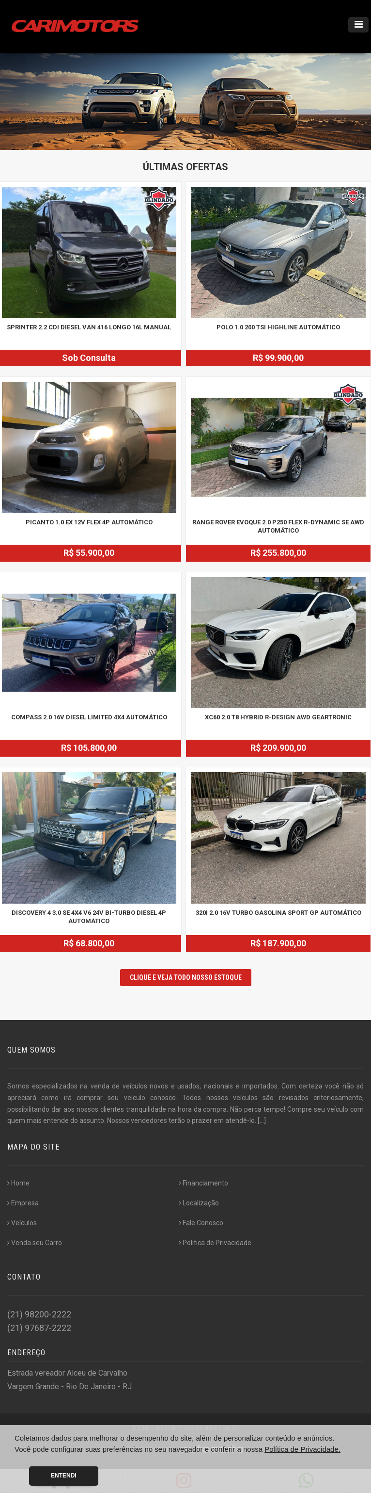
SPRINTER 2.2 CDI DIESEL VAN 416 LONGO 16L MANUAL (89, 327)
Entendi (64, 1475)
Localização (199, 1203)
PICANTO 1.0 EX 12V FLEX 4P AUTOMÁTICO (89, 522)
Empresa (23, 1203)
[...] (262, 1120)
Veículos (22, 1223)
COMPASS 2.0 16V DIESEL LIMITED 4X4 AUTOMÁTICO (89, 717)
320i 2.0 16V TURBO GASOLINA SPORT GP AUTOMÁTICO (278, 912)
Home (18, 1183)
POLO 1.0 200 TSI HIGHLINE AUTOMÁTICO (278, 327)
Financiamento (203, 1183)
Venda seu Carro (34, 1243)
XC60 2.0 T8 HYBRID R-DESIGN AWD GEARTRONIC (278, 717)
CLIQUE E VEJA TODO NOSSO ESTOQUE (186, 977)
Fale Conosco (201, 1223)
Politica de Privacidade (215, 1243)
